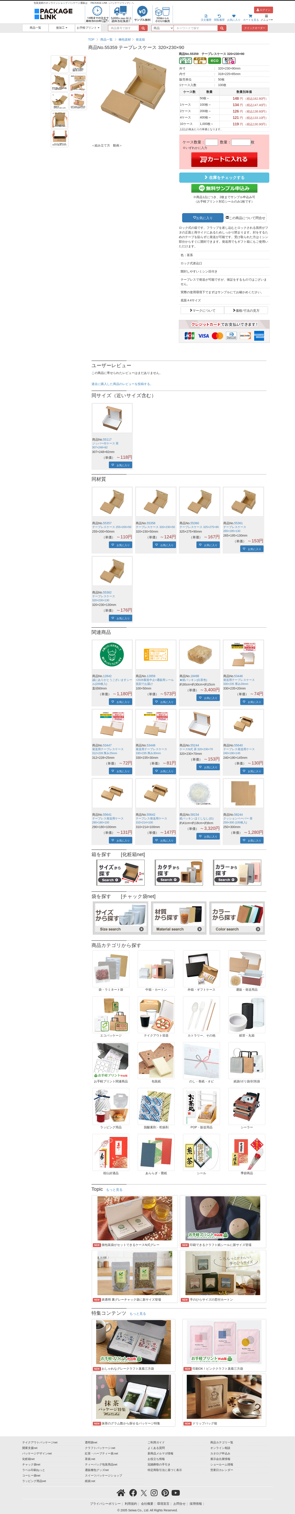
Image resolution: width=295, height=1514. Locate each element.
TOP (91, 39)
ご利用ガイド (156, 1442)
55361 (238, 523)
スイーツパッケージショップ (103, 1475)
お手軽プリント (88, 27)
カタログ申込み (220, 1453)
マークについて (204, 310)
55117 (107, 439)
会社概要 (147, 1503)
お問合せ (179, 1503)
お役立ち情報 (156, 1459)
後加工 (61, 27)
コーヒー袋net (31, 1475)
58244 (238, 814)
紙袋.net (90, 1481)
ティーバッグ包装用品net (101, 1464)
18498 (195, 676)
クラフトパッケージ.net (100, 1448)
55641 (107, 814)
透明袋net (91, 1442)
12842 (107, 676)
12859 (151, 676)
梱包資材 (125, 39)
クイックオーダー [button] (254, 28)
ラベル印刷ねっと (33, 1470)
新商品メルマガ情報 (160, 1453)
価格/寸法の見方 (248, 310)
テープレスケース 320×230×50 (155, 527)
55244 (195, 745)
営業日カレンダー (221, 1470)
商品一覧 (35, 27)
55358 (151, 523)
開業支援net (30, 1448)
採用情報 (196, 1503)
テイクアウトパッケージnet (40, 1442)
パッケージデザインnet (37, 1453)
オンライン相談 (220, 1448)
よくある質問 (156, 1448)
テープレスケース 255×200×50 (111, 527)
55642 (151, 814)
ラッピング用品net (34, 1481)
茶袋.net (90, 1459)
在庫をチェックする (224, 177)
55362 (107, 592)
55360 (195, 523)
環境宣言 (163, 1503)
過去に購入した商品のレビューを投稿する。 (122, 384)
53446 (238, 676)
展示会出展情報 (220, 1459)
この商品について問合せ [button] (247, 218)
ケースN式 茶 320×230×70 (196, 749)
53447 (107, 745)
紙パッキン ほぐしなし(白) (197, 818)
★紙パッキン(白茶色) (193, 680)
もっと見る (114, 1189)
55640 (238, 745)
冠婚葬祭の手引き (159, 1464)
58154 (195, 814)
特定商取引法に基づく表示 (165, 1470)
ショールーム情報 (221, 1464)
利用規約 (131, 1503)
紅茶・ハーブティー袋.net (101, 1453)
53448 (151, 745)
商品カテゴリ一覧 (221, 1442)
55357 (107, 523)
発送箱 (140, 39)
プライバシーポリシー (105, 1503)
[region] (179, 39)
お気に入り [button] (204, 218)
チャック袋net (31, 1464)
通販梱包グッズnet (97, 1470)
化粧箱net (28, 1459)
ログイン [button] (263, 9)
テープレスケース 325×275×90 (199, 527)
